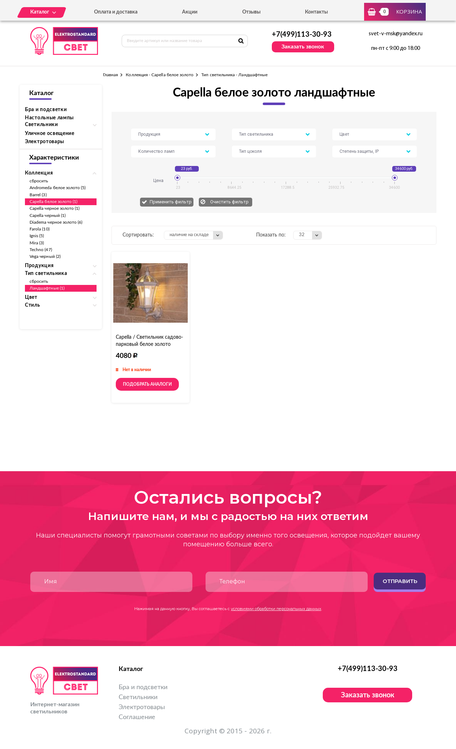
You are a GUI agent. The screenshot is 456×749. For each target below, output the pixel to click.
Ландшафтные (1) (47, 288)
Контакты (316, 12)
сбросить (39, 181)
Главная (110, 75)
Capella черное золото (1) (55, 208)
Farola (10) (40, 229)
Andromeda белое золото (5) (58, 188)
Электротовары (44, 141)
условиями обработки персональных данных (276, 608)
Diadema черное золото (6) (56, 222)
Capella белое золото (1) (53, 201)
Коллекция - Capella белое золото (159, 75)
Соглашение (137, 717)
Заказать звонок (302, 47)
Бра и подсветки (46, 109)
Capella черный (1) (48, 215)
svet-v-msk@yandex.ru (396, 34)
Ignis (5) (37, 236)
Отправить (400, 581)
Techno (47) (41, 250)
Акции (189, 12)
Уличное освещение (49, 133)
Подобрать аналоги (147, 384)
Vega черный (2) (45, 256)
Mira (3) (37, 243)
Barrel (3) (38, 195)
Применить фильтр (171, 201)
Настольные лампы (49, 117)
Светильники (138, 697)
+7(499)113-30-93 (302, 34)
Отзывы (251, 12)
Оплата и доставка (116, 12)
